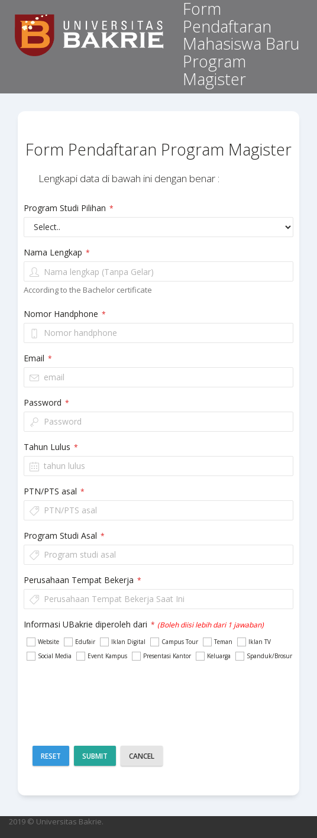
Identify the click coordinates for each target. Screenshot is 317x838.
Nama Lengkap (57, 252)
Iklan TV (253, 642)
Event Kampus (101, 656)
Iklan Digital (122, 642)
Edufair (79, 642)
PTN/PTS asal (54, 491)
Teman (217, 642)
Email (38, 358)
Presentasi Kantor (161, 656)
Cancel (141, 756)
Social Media (48, 656)
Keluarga (213, 656)
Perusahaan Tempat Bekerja (82, 579)
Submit (95, 756)
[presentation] (184, 694)
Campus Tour (173, 642)
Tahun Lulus (51, 446)
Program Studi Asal (64, 535)
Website (42, 642)
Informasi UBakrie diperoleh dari (144, 624)
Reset (51, 756)
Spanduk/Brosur (263, 656)
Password (46, 402)
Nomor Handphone (65, 313)
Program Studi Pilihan (69, 207)
